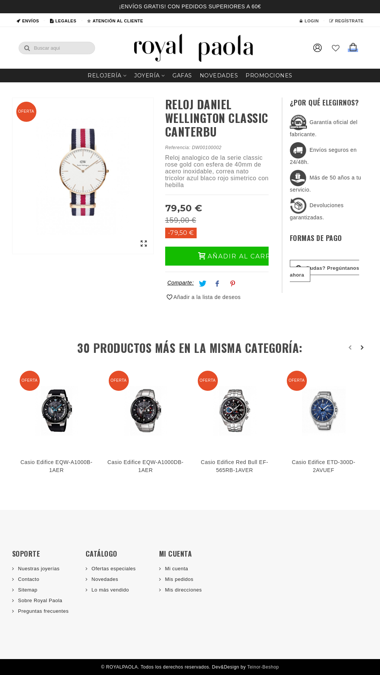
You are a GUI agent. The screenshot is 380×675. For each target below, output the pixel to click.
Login (309, 21)
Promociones (269, 75)
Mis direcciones (183, 590)
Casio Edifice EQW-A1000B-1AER (56, 466)
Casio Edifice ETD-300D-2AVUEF (323, 466)
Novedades (219, 75)
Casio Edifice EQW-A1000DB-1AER (146, 466)
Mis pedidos (179, 579)
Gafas (182, 75)
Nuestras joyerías (38, 568)
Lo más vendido (109, 590)
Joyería (147, 75)
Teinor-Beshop (263, 667)
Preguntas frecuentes (43, 611)
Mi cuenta (176, 568)
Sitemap (27, 590)
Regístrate (346, 21)
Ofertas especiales (113, 568)
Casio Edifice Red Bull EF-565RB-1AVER (234, 466)
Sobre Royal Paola (40, 600)
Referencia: (178, 147)
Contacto (28, 579)
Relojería (105, 75)
